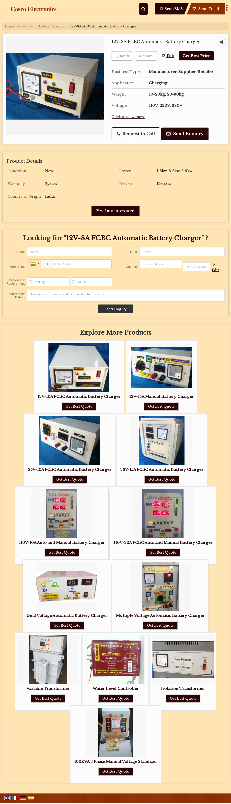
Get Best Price (196, 55)
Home (10, 26)
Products (26, 26)
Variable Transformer (47, 688)
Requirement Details (16, 295)
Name (20, 252)
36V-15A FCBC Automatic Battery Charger (161, 469)
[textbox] (145, 56)
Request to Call (136, 133)
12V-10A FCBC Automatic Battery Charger (78, 396)
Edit (168, 56)
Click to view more (128, 117)
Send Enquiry (184, 133)
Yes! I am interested (115, 210)
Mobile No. (17, 267)
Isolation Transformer (183, 688)
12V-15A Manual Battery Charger (161, 396)
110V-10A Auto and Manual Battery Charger (62, 542)
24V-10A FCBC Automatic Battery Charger (69, 469)
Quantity (132, 267)
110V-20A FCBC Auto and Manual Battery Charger (163, 542)
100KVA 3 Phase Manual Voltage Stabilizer (115, 761)
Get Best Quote (79, 406)
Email (134, 252)
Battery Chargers (52, 26)
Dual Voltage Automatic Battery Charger (66, 615)
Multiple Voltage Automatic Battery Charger (160, 615)
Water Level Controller (115, 688)
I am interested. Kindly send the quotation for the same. (126, 296)
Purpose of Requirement (16, 282)
